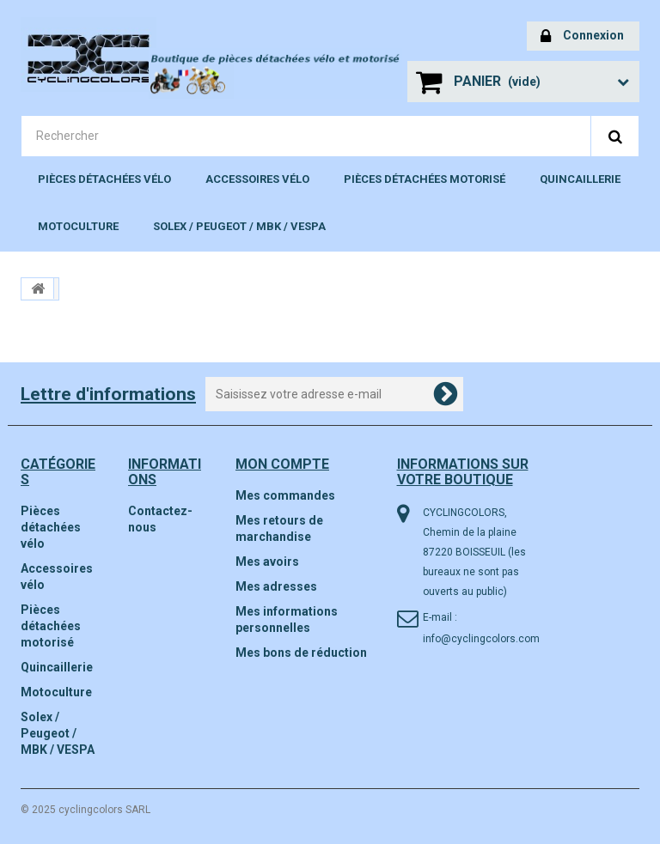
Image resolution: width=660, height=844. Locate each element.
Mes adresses (276, 586)
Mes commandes (285, 495)
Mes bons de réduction (301, 652)
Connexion (582, 36)
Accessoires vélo (257, 179)
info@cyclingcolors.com (481, 639)
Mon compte (282, 464)
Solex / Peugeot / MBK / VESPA (239, 226)
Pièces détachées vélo (104, 179)
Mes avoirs (267, 561)
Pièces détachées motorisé (424, 179)
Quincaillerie (580, 179)
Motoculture (78, 226)
